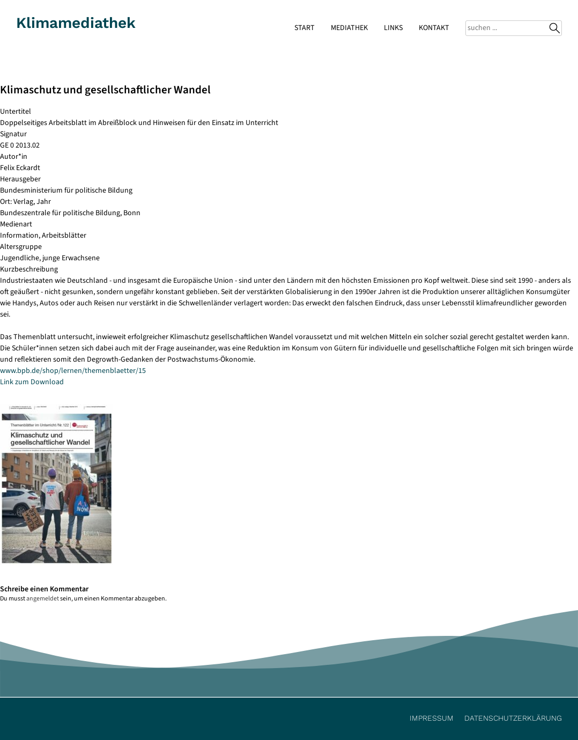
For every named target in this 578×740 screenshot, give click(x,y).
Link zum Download (32, 382)
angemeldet (42, 598)
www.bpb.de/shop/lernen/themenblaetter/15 (73, 370)
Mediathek (349, 28)
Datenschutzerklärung (513, 718)
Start (304, 28)
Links (393, 28)
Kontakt (434, 28)
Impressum (432, 718)
